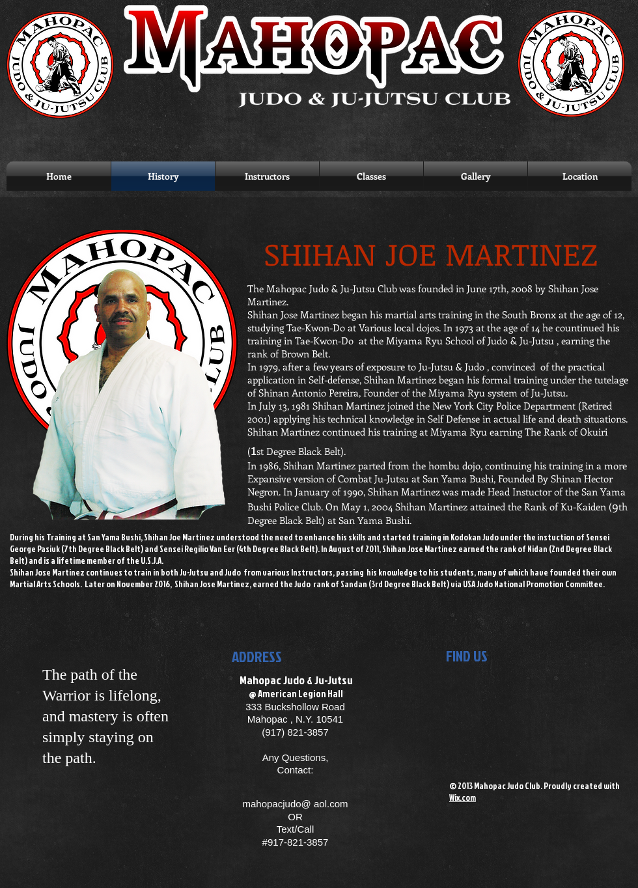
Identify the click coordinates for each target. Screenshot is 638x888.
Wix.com (462, 797)
